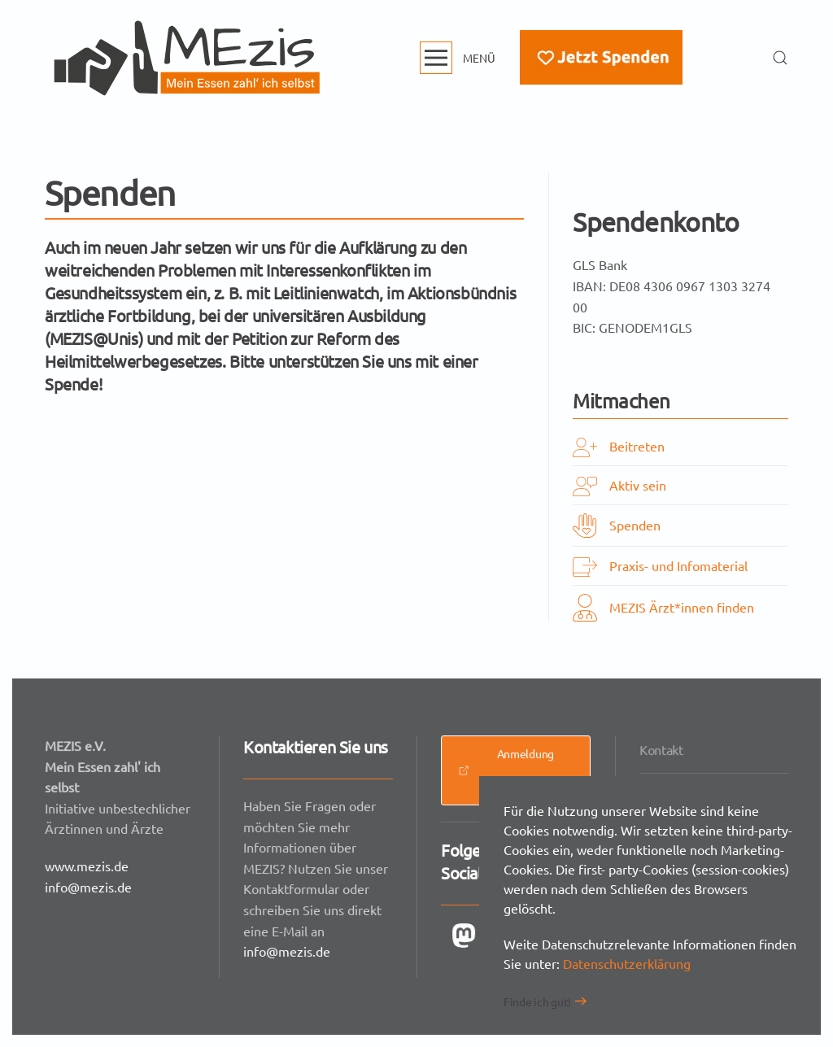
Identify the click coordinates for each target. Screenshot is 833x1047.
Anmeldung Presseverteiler (511, 771)
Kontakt (662, 751)
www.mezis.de (87, 865)
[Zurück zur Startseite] (187, 57)
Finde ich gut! (537, 1001)
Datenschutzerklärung (627, 963)
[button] (458, 57)
